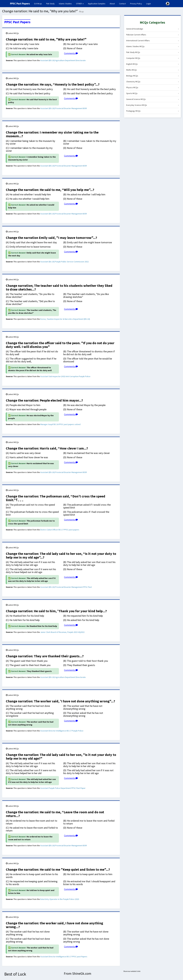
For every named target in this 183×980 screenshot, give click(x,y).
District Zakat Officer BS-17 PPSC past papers (59, 529)
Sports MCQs (152, 93)
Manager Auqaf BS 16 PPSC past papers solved (60, 424)
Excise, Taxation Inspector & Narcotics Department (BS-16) (65, 319)
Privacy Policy (136, 3)
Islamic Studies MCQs (152, 46)
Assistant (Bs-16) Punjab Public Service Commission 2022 (64, 261)
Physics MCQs (152, 87)
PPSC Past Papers (17, 22)
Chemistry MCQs (152, 81)
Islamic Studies (65, 3)
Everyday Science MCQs (152, 105)
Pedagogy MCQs (152, 110)
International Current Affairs (152, 40)
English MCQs (152, 64)
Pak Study (50, 3)
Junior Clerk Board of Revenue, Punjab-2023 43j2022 (62, 632)
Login (148, 3)
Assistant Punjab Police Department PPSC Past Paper (62, 788)
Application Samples (96, 3)
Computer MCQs (152, 58)
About (112, 3)
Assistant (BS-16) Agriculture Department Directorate (63, 60)
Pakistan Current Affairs (152, 34)
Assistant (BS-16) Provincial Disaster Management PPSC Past (66, 587)
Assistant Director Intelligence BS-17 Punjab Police (61, 730)
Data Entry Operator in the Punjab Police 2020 (59, 899)
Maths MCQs (152, 69)
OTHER (80, 3)
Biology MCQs (152, 75)
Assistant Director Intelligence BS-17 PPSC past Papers (63, 956)
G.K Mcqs (39, 3)
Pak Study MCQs (152, 52)
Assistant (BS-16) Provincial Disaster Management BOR (63, 108)
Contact (122, 3)
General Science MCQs (152, 99)
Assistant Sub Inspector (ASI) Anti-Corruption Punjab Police (65, 376)
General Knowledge (152, 28)
